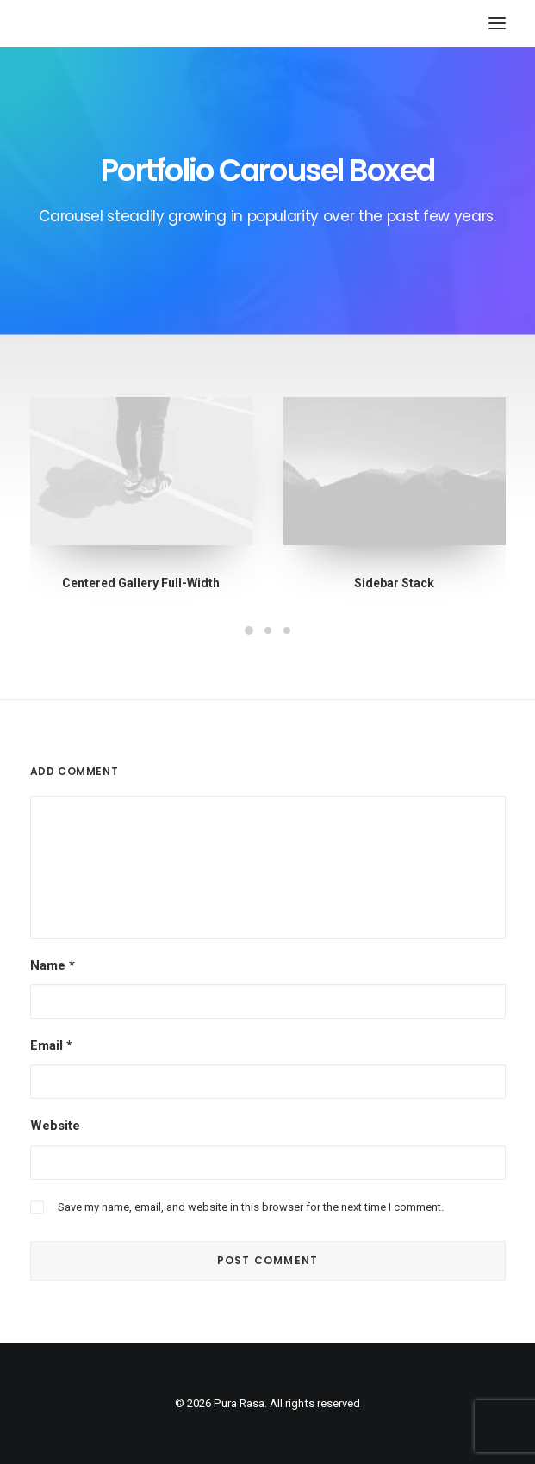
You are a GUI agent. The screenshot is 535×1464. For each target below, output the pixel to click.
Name (52, 965)
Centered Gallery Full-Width (141, 583)
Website (55, 1125)
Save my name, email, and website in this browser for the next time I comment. (251, 1206)
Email (51, 1045)
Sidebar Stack (393, 583)
